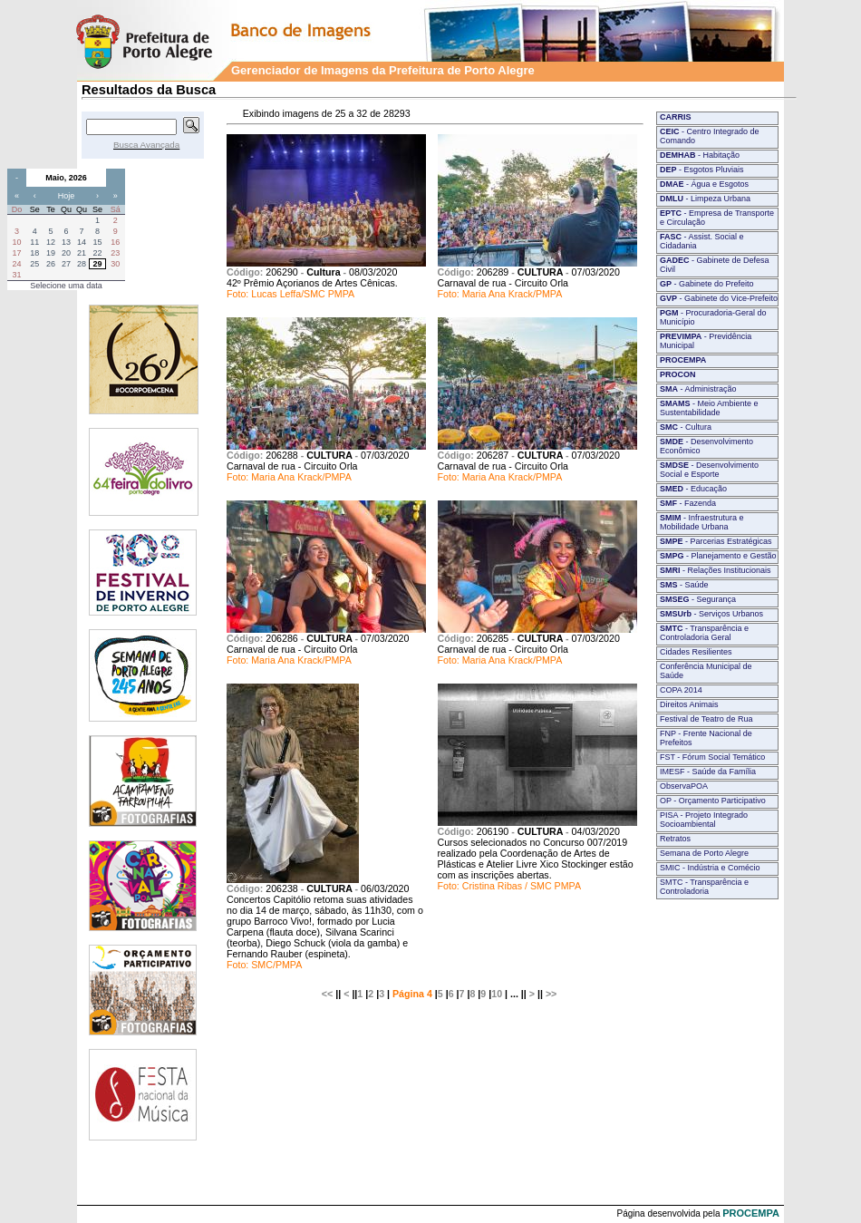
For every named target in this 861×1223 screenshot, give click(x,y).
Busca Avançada (146, 145)
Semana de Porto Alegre (704, 853)
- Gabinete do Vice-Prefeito (719, 298)
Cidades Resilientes (696, 651)
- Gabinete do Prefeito (707, 283)
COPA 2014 (681, 689)
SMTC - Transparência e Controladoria (704, 887)
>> (551, 993)
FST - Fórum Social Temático (712, 757)
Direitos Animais (689, 704)
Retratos (675, 838)
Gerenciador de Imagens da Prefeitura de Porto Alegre (383, 70)
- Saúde (684, 584)
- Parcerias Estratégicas (716, 541)
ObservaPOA (684, 786)
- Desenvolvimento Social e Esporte (709, 470)
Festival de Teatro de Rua (706, 718)
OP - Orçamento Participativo (713, 800)
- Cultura (685, 427)
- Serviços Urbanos (711, 613)
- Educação (693, 488)
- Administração (698, 388)
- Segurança (698, 599)
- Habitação (700, 155)
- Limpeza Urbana (705, 198)
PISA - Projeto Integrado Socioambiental (704, 819)
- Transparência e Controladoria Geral (704, 633)
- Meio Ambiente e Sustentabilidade (709, 408)
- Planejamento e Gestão (718, 555)
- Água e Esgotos (704, 184)
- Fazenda (688, 503)
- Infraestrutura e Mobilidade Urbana (702, 522)
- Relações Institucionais (715, 570)
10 (496, 993)
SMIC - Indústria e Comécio (710, 867)
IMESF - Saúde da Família (708, 771)
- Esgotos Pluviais (702, 169)
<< (327, 993)
